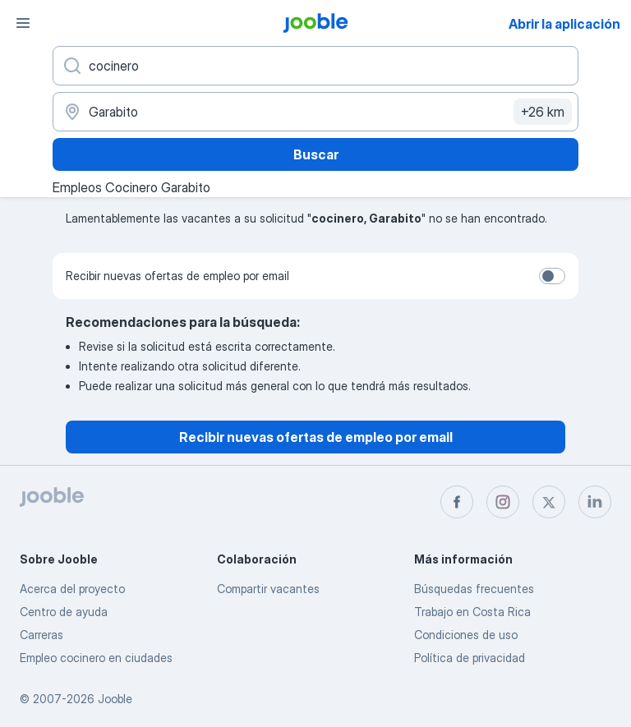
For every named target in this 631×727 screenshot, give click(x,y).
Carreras (41, 635)
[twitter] (548, 501)
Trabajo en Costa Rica (472, 612)
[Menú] (23, 23)
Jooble (115, 699)
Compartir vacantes (268, 589)
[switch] (552, 276)
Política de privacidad (469, 658)
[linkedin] (594, 501)
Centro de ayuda (64, 612)
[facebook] (456, 501)
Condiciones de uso (466, 635)
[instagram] (502, 501)
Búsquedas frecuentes (474, 589)
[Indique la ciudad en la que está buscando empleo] (315, 111)
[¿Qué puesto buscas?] (315, 65)
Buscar (316, 154)
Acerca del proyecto (72, 589)
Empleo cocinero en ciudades (96, 658)
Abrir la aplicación (564, 24)
